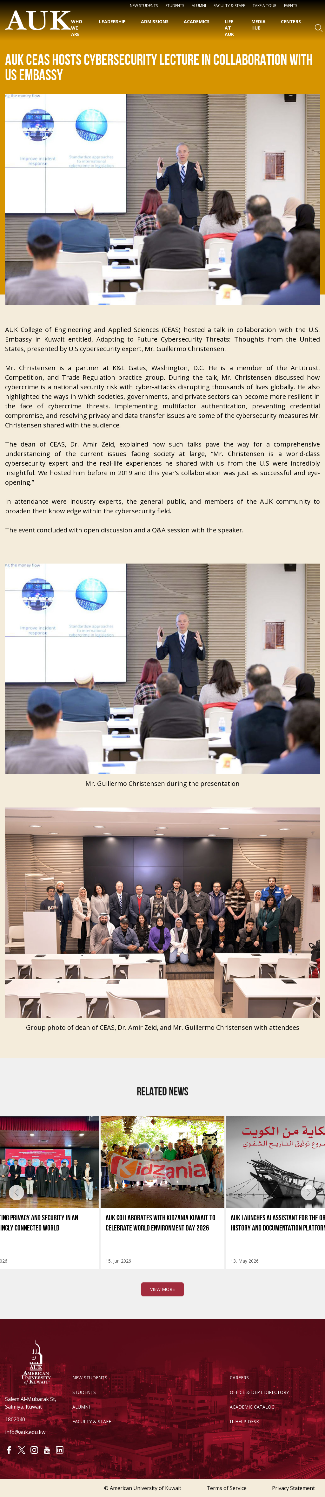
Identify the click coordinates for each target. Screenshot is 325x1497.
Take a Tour (264, 5)
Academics (196, 21)
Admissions (155, 21)
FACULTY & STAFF (91, 1421)
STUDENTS (174, 5)
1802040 (15, 1419)
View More (162, 1317)
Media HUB (258, 24)
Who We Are (76, 27)
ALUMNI (81, 1407)
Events (290, 5)
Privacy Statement (293, 1488)
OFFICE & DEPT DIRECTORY (259, 1392)
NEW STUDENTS (144, 5)
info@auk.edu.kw (25, 1432)
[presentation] (16, 1192)
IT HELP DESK (244, 1421)
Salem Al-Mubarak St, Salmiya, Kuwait (30, 1403)
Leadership (112, 21)
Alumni (199, 5)
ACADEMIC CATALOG (252, 1407)
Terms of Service (227, 1488)
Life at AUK (229, 27)
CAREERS (239, 1378)
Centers (291, 21)
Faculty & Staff (229, 5)
